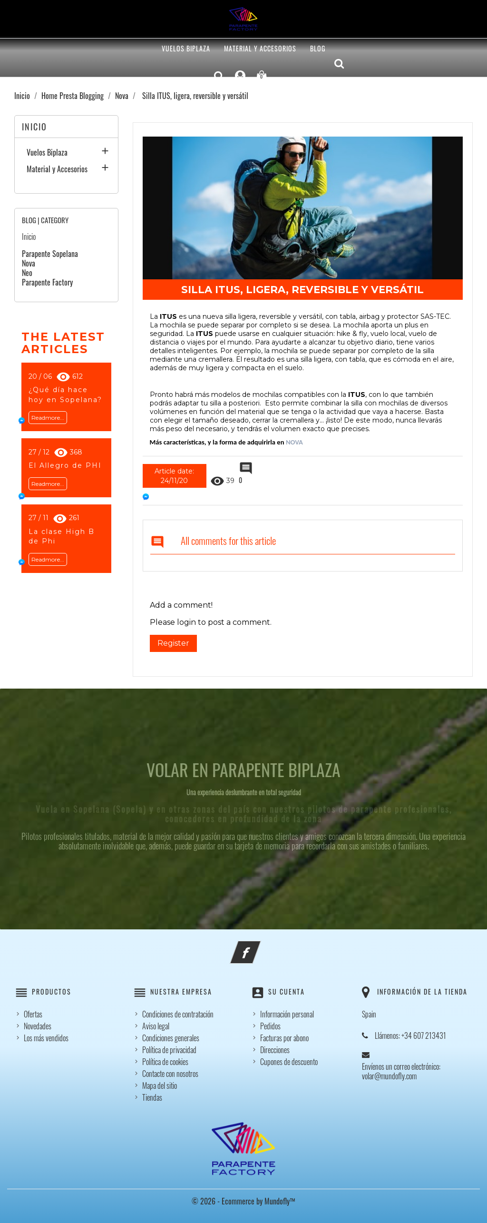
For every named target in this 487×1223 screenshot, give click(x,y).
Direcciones (275, 1049)
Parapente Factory (47, 282)
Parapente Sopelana (50, 253)
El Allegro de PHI (65, 465)
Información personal (287, 1014)
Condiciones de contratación (178, 1014)
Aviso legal (155, 1026)
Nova (28, 263)
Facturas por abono (284, 1038)
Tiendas (152, 1097)
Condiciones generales (170, 1038)
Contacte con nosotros (170, 1073)
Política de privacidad (169, 1049)
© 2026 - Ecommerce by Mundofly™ (243, 1201)
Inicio (34, 126)
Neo (27, 272)
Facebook (258, 946)
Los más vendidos (46, 1038)
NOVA (295, 442)
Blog (317, 48)
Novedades (37, 1026)
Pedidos (270, 1026)
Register (173, 643)
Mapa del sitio (159, 1085)
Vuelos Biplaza (186, 48)
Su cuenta (286, 991)
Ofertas (33, 1014)
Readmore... (47, 417)
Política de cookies (165, 1061)
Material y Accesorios (260, 48)
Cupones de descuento (289, 1061)
